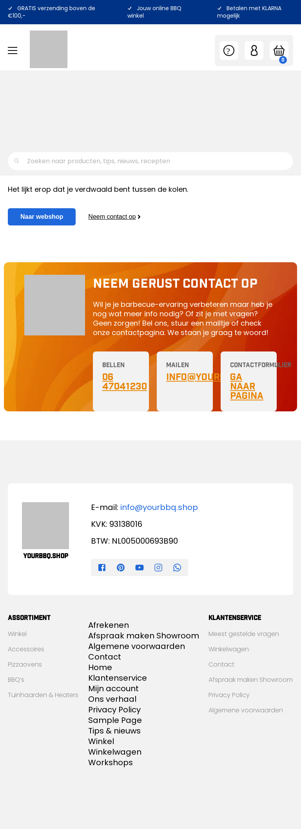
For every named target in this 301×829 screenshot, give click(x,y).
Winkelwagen (114, 751)
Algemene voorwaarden (136, 646)
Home (100, 667)
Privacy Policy (114, 709)
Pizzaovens (25, 664)
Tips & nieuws (28, 89)
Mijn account (113, 688)
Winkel (17, 633)
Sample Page (115, 720)
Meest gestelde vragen (244, 633)
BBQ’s (16, 679)
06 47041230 (124, 381)
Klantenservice (30, 126)
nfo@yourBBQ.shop (216, 377)
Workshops (25, 114)
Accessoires (26, 649)
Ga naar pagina (246, 386)
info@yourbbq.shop (159, 507)
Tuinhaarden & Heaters (43, 694)
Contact (21, 139)
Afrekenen (108, 625)
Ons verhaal (26, 101)
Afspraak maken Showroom (143, 635)
